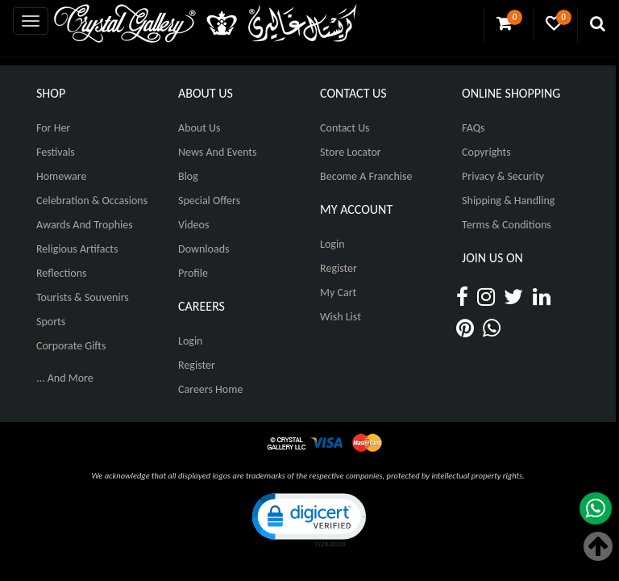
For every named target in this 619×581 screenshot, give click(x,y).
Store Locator (350, 152)
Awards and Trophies (84, 225)
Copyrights (486, 152)
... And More (64, 378)
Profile (193, 273)
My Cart (338, 292)
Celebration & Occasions (91, 200)
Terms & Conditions (506, 225)
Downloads (203, 249)
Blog (188, 176)
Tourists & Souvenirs (82, 297)
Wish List (340, 317)
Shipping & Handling (508, 200)
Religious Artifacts (77, 249)
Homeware (61, 176)
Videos (193, 225)
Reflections (61, 273)
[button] (307, 518)
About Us (199, 128)
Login (190, 341)
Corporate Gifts (71, 346)
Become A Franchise (366, 176)
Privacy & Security (503, 176)
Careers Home (210, 389)
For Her (53, 128)
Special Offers (209, 200)
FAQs (473, 128)
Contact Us (345, 128)
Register (196, 365)
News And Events (217, 152)
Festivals (55, 152)
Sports (50, 321)
